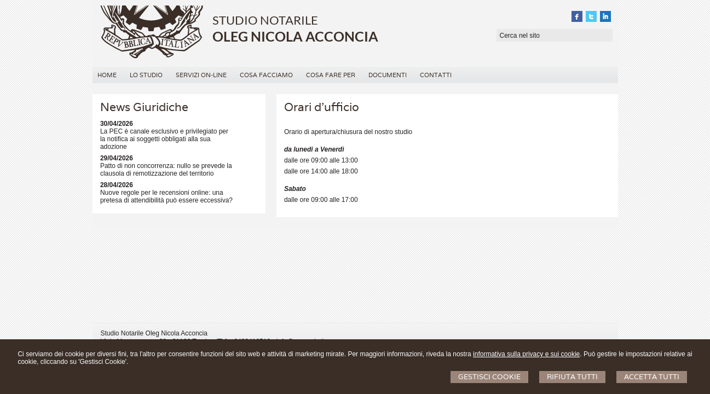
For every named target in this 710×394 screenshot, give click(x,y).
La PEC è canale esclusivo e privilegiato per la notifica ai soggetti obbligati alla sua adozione (164, 139)
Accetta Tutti (651, 376)
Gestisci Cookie (489, 376)
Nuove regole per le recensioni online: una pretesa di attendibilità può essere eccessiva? (166, 196)
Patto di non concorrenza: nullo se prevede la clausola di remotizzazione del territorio (166, 169)
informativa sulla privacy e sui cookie (526, 354)
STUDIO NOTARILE (265, 20)
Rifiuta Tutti (572, 376)
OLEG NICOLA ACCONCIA (295, 36)
